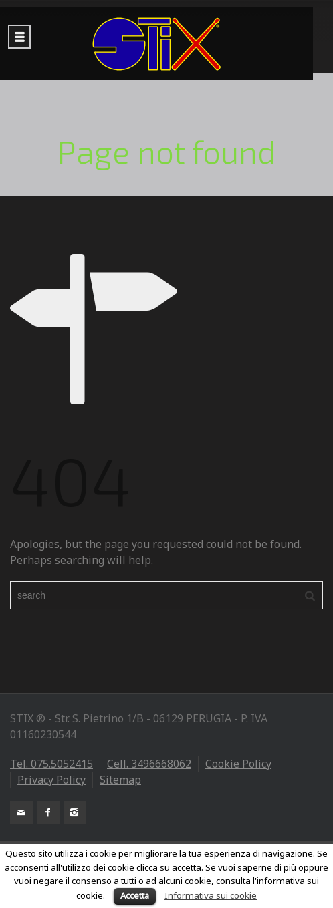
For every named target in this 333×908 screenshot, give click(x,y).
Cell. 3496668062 (149, 763)
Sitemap (120, 779)
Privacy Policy (51, 779)
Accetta (134, 895)
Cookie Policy (238, 763)
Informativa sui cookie (210, 895)
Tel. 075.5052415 (51, 763)
